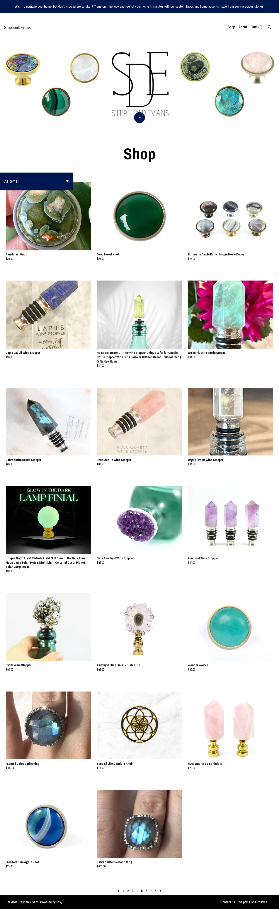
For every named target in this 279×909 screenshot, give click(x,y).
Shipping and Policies (253, 902)
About (242, 27)
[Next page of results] (160, 890)
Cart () (256, 27)
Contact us (227, 902)
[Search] (269, 27)
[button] (36, 181)
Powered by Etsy (51, 902)
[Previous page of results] (119, 890)
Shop (231, 27)
